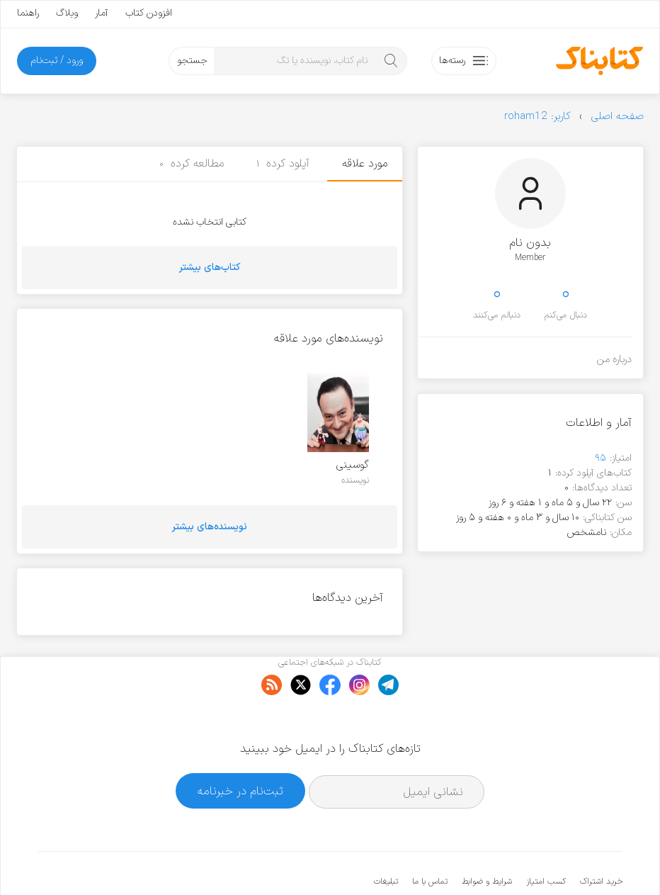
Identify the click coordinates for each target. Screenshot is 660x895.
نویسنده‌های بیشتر (209, 526)
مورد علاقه (364, 163)
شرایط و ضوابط (487, 838)
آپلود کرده (283, 163)
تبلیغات (386, 838)
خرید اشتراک (601, 838)
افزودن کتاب (148, 13)
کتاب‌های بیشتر (209, 267)
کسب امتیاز (546, 838)
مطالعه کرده (191, 163)
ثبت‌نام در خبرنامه (240, 747)
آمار (101, 13)
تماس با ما (430, 838)
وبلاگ (67, 13)
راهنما (28, 13)
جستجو (192, 60)
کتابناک (548, 860)
